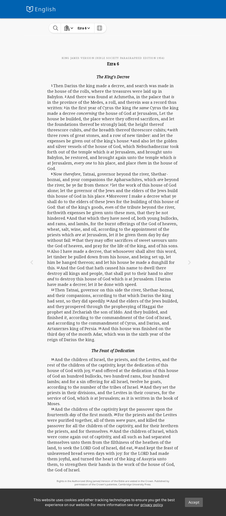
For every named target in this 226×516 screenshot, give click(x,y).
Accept (193, 502)
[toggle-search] (56, 28)
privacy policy (151, 504)
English (45, 9)
